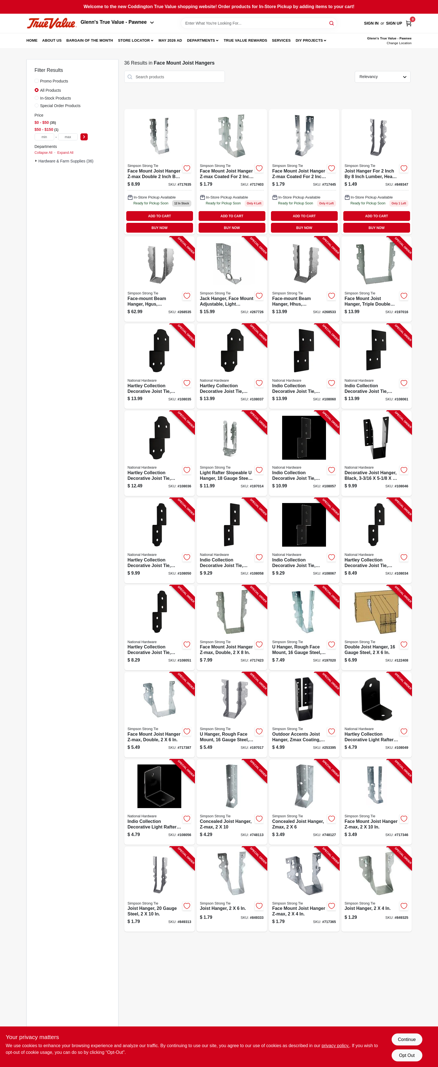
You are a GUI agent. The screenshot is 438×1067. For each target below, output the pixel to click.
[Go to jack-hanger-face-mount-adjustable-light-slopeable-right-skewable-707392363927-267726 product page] (232, 279)
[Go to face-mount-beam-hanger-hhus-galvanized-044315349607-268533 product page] (304, 279)
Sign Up (394, 23)
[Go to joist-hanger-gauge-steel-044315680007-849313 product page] (159, 889)
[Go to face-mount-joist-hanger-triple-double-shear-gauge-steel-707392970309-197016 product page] (376, 279)
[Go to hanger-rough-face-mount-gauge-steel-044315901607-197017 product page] (232, 714)
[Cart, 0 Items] (408, 23)
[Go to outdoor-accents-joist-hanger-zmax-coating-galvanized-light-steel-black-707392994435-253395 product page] (304, 714)
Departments (201, 40)
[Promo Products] (37, 81)
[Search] (332, 22)
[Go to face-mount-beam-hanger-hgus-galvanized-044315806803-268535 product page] (159, 279)
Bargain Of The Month (89, 40)
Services (281, 40)
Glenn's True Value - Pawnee (117, 22)
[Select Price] (84, 136)
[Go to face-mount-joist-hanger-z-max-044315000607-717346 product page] (376, 802)
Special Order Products (60, 105)
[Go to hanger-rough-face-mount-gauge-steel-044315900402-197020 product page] (304, 628)
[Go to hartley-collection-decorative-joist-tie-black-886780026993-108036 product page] (159, 453)
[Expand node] (36, 161)
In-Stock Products (55, 98)
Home (32, 40)
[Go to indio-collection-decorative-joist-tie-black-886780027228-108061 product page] (376, 366)
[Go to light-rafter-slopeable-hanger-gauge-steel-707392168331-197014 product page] (232, 453)
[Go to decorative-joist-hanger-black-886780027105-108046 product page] (376, 453)
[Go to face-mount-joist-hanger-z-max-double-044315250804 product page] (159, 172)
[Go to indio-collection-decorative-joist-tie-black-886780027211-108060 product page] (304, 366)
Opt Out (407, 1055)
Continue (407, 1039)
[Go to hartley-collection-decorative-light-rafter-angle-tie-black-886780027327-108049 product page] (376, 714)
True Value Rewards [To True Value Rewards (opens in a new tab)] (245, 40)
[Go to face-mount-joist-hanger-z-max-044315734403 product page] (232, 172)
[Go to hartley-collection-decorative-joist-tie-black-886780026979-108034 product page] (376, 540)
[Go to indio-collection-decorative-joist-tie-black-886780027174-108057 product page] (304, 453)
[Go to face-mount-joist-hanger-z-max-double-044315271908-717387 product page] (159, 714)
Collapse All (44, 153)
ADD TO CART (159, 216)
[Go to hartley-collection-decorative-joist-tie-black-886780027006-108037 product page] (232, 366)
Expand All (65, 153)
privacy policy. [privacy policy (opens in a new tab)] (335, 1045)
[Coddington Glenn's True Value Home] (52, 23)
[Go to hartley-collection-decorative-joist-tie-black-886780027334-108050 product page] (159, 540)
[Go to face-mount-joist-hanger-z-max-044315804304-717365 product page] (304, 889)
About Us (52, 40)
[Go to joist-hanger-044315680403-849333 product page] (232, 889)
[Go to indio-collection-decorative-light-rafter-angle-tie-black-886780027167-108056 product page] (159, 802)
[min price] (44, 136)
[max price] (68, 136)
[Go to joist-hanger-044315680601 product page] (376, 172)
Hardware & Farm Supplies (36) (66, 161)
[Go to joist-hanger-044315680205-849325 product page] (376, 889)
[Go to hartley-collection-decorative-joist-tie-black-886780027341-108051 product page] (159, 628)
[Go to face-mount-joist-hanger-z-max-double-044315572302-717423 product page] (232, 628)
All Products (50, 90)
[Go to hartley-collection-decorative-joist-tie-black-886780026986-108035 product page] (159, 366)
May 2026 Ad (170, 40)
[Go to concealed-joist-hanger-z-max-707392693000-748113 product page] (232, 802)
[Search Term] (259, 23)
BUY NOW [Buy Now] (160, 228)
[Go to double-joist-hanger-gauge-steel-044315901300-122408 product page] (376, 628)
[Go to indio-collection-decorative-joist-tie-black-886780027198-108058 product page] (232, 540)
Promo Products (54, 81)
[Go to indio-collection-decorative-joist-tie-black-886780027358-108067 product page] (304, 540)
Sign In (371, 23)
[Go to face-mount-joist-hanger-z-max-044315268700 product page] (304, 172)
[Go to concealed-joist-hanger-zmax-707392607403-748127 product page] (304, 802)
